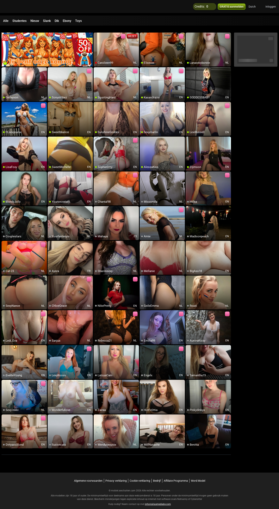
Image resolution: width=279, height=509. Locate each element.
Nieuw (34, 21)
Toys (78, 21)
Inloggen (270, 7)
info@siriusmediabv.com (158, 499)
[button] (254, 7)
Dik (57, 21)
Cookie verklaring (140, 476)
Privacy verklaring (116, 476)
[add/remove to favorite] (96, 31)
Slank (47, 21)
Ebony (67, 21)
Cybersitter (196, 494)
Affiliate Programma (176, 476)
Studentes (19, 21)
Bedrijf (157, 476)
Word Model (198, 476)
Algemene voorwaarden (88, 476)
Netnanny (182, 494)
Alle (6, 21)
